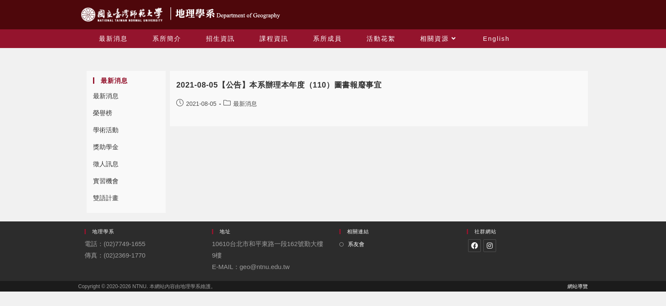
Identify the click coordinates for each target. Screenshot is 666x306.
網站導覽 (577, 286)
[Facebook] (474, 245)
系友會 (356, 244)
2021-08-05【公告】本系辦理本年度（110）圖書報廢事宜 (278, 85)
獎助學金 (106, 146)
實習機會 (106, 180)
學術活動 (106, 129)
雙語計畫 (106, 197)
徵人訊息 (106, 163)
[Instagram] (489, 245)
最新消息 (106, 95)
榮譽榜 (102, 112)
